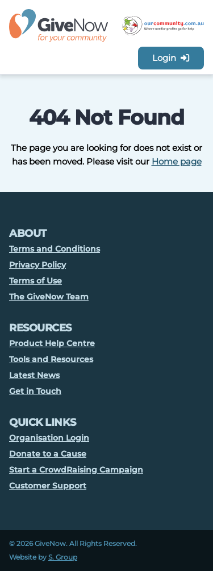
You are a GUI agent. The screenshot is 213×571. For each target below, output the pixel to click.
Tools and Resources (51, 359)
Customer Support (47, 485)
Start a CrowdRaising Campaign (76, 470)
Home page (177, 161)
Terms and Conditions (54, 249)
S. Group (62, 557)
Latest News (34, 375)
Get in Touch (35, 391)
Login (171, 57)
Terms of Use (35, 281)
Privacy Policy (37, 265)
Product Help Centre (52, 343)
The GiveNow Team (49, 296)
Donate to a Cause (47, 454)
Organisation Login (49, 438)
